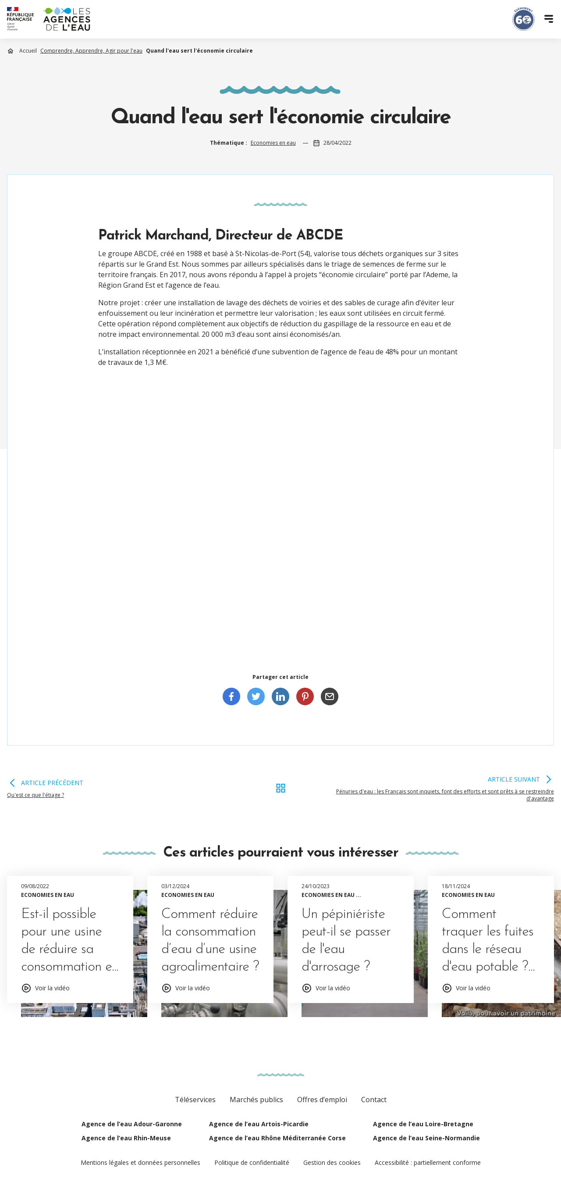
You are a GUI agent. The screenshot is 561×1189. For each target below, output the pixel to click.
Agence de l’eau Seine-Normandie (426, 1138)
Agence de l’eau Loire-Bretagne (423, 1124)
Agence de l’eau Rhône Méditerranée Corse (277, 1138)
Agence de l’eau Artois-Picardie (259, 1124)
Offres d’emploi (322, 1099)
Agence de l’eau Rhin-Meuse (126, 1138)
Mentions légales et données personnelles (140, 1162)
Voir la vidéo (52, 988)
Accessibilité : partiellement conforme (428, 1162)
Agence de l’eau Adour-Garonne (132, 1124)
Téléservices (195, 1099)
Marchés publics (256, 1099)
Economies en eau (273, 142)
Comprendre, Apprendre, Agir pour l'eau (91, 50)
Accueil (28, 50)
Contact (374, 1099)
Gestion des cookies (332, 1162)
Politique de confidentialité (251, 1162)
